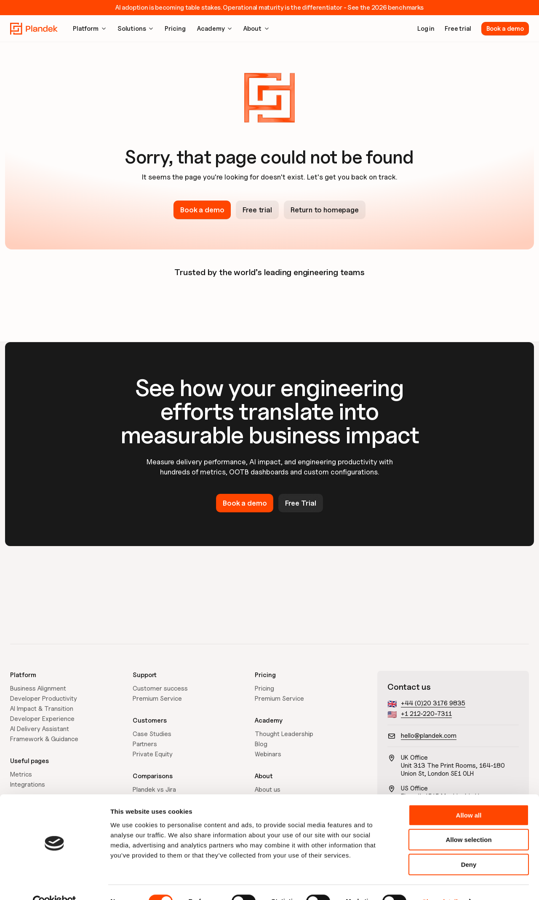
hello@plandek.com (428, 735)
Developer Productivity (43, 698)
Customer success (160, 688)
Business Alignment (38, 688)
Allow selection (468, 821)
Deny (469, 846)
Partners (145, 744)
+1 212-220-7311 (426, 714)
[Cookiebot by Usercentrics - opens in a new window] (54, 883)
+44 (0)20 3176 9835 (433, 703)
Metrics (21, 774)
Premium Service (157, 698)
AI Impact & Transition (41, 708)
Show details (442, 883)
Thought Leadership (284, 734)
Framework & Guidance (44, 739)
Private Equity (153, 754)
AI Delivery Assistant (39, 729)
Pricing (264, 688)
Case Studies (152, 734)
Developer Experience (42, 719)
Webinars (268, 754)
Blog (261, 744)
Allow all (469, 797)
